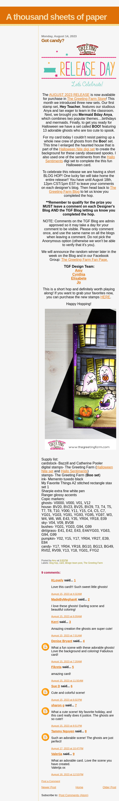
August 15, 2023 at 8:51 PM (66, 725)
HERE (105, 297)
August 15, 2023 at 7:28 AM (66, 661)
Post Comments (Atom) (73, 795)
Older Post (109, 787)
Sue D (55, 686)
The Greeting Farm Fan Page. (84, 259)
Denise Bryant (61, 641)
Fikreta (56, 667)
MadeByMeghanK (64, 599)
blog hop (53, 563)
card (61, 563)
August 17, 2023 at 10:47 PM (67, 748)
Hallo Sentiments (74, 471)
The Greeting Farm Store (86, 99)
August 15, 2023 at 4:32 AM (66, 594)
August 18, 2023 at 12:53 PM (67, 774)
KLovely (57, 580)
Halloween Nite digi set (77, 149)
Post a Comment (50, 781)
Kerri (54, 622)
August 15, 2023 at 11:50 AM (67, 680)
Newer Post (48, 787)
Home (79, 787)
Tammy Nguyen (62, 731)
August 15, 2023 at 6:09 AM (66, 616)
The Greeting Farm (93, 563)
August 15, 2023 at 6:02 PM (66, 699)
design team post (73, 563)
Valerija (56, 754)
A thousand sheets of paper (56, 17)
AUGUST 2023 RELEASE (69, 95)
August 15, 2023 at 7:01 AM (66, 635)
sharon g (57, 705)
